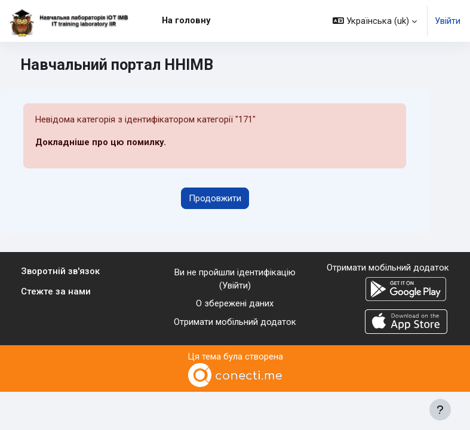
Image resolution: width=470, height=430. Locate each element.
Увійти (447, 21)
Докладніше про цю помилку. (100, 142)
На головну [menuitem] (186, 20)
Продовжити (215, 198)
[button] (375, 21)
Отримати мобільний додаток (235, 322)
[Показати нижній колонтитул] (440, 409)
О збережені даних (235, 303)
